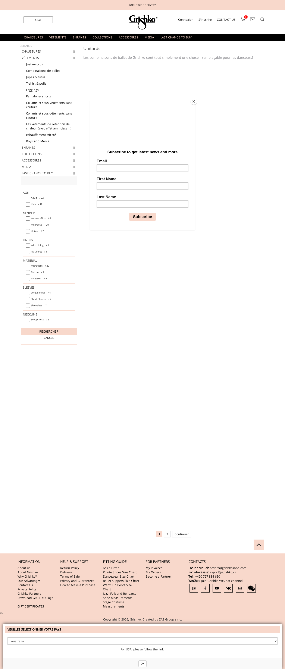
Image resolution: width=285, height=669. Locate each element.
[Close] (194, 101)
